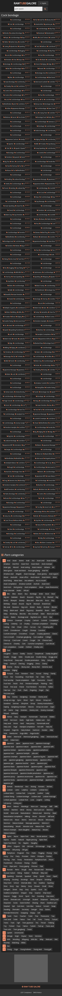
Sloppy (32, 913)
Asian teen (45, 584)
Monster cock (28, 826)
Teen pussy (52, 312)
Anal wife (14, 577)
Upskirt (9, 933)
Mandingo (24, 806)
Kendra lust (19, 786)
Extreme (7, 670)
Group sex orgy (9, 700)
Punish (10, 299)
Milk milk (17, 272)
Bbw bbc (23, 614)
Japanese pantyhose (40, 750)
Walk (10, 290)
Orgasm (17, 846)
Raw (30, 870)
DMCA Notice (37, 992)
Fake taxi (7, 690)
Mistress (6, 117)
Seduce (38, 906)
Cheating (37, 370)
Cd (21, 624)
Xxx (8, 946)
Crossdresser (15, 630)
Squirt (55, 876)
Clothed (28, 647)
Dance (15, 654)
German (16, 703)
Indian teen (15, 740)
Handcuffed (38, 24)
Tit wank (19, 356)
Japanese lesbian (10, 750)
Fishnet (16, 246)
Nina (32, 836)
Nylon (9, 836)
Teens (6, 923)
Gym (31, 700)
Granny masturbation (45, 703)
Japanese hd (50, 780)
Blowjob (14, 600)
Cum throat (8, 520)
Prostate (42, 144)
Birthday (7, 604)
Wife (8, 939)
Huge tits (15, 730)
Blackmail (40, 33)
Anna (55, 577)
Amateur (7, 564)
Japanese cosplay (24, 750)
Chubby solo (38, 647)
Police (33, 856)
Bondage (6, 64)
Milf (50, 806)
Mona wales (18, 520)
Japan (18, 743)
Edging (43, 64)
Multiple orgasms (9, 308)
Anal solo (8, 472)
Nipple (52, 836)
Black (35, 237)
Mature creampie (10, 830)
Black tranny (39, 286)
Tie (41, 99)
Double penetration (32, 660)
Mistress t (45, 823)
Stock (21, 896)
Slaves (42, 219)
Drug (5, 480)
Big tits (6, 161)
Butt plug (44, 232)
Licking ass (17, 803)
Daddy (22, 654)
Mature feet (39, 826)
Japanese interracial (11, 773)
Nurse (16, 836)
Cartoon (36, 620)
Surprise (38, 893)
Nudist (13, 840)
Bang (5, 610)
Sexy (27, 889)
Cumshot (41, 630)
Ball (8, 68)
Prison (51, 860)
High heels (30, 720)
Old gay (25, 850)
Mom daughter (24, 830)
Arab (27, 561)
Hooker (44, 730)
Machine (39, 330)
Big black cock (36, 617)
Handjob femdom (21, 414)
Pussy (6, 856)
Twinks (7, 184)
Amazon (50, 321)
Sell (38, 913)
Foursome (41, 680)
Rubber (26, 873)
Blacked (50, 597)
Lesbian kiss (43, 790)
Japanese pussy (9, 776)
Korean (9, 786)
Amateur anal (8, 574)
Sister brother (25, 903)
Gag (10, 511)
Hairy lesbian (25, 730)
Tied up (36, 99)
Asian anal (40, 561)
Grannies (24, 710)
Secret (13, 117)
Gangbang (23, 697)
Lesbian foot (23, 800)
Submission (43, 237)
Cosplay (27, 620)
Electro (40, 472)
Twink (9, 916)
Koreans (41, 786)
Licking (47, 800)
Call (45, 432)
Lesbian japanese (10, 800)
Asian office (24, 577)
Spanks (33, 889)
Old (23, 846)
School (16, 883)
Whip (41, 939)
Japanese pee (42, 763)
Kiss (26, 786)
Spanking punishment (16, 330)
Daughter (7, 654)
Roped (23, 37)
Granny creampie (47, 710)
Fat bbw (48, 356)
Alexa (41, 587)
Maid (54, 813)
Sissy (30, 886)
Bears (47, 610)
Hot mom (13, 720)
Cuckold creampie (39, 418)
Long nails (31, 793)
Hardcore (36, 730)
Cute (23, 644)
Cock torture (43, 37)
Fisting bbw (39, 387)
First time (42, 687)
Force (6, 677)
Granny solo (34, 710)
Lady (47, 793)
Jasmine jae (48, 24)
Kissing (44, 370)
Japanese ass (48, 773)
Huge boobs (34, 733)
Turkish (32, 926)
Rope (6, 37)
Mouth (18, 826)
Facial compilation (22, 680)
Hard (22, 723)
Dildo (20, 657)
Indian (8, 108)
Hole (5, 733)
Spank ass (13, 46)
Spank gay (53, 277)
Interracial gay (51, 467)
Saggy (14, 896)
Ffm (48, 677)
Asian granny (42, 574)
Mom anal (14, 813)
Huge (15, 727)
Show (51, 886)
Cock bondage (15, 20)
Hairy (16, 717)
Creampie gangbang (23, 637)
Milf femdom (9, 489)
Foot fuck (7, 683)
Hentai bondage (20, 392)
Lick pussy (7, 803)
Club (13, 627)
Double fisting (8, 321)
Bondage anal (40, 73)
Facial (6, 687)
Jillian (10, 77)
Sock (40, 889)
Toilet (30, 916)
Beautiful (7, 294)
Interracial (39, 458)
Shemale (19, 876)
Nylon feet (43, 840)
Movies (45, 830)
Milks (35, 37)
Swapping (24, 913)
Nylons (6, 840)
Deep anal (18, 660)
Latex (17, 790)
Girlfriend (14, 713)
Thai (36, 916)
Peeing (26, 863)
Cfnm (26, 627)
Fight (33, 680)
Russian (10, 870)
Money (28, 810)
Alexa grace (8, 570)
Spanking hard (23, 46)
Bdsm (10, 286)
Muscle (40, 820)
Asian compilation (10, 584)
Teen (15, 916)
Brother (46, 607)
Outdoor (7, 850)
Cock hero (19, 161)
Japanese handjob (22, 753)
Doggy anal (53, 657)
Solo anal (12, 259)
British (32, 607)
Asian (15, 561)
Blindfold (18, 458)
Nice (37, 542)
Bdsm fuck (43, 489)
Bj (44, 597)
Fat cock (40, 192)
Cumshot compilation (35, 644)
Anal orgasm (53, 574)
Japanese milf (7, 445)
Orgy (49, 846)
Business (15, 607)
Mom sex (32, 820)
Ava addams (29, 580)
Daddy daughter (51, 654)
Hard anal (43, 717)
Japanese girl (8, 783)
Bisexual (37, 604)
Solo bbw (30, 906)
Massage (7, 356)
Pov (11, 856)
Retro (17, 870)
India (42, 737)
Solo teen (20, 906)
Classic (54, 634)
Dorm (6, 405)
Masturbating (8, 826)
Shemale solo (15, 899)
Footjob (10, 673)
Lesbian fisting (9, 796)
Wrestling (8, 179)
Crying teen (42, 113)
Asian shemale (9, 590)
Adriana (47, 567)
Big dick (10, 436)
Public (34, 853)
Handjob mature (10, 463)
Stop (41, 909)
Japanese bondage (52, 184)
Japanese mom (28, 743)
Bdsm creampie (46, 542)
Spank (5, 330)
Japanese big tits (39, 757)
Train (41, 534)
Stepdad (7, 906)
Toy (5, 926)
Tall (34, 919)
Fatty (40, 538)
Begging (21, 51)
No (19, 843)
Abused (15, 567)
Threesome (43, 516)
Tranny (46, 919)
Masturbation (25, 813)
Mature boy (36, 830)
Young (9, 949)
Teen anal (7, 919)
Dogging (10, 268)
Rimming (49, 870)
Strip (30, 893)
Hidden (52, 717)
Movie (34, 816)
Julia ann (35, 753)
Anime (21, 561)
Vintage (9, 936)
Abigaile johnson (50, 458)
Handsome (13, 733)
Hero (12, 161)
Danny (44, 664)
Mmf (48, 826)
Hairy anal (7, 723)
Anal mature (35, 577)
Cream (25, 640)
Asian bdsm (46, 577)
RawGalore (25, 3)
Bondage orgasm (20, 396)
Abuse (8, 170)
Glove (26, 700)
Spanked (28, 876)
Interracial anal (19, 321)
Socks (15, 903)
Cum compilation (10, 647)
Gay (8, 697)
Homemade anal (43, 723)
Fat (37, 677)
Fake (42, 677)
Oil (54, 846)
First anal (13, 687)
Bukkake (14, 597)
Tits (37, 923)
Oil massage (40, 846)
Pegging (41, 853)
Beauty (21, 600)
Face (44, 511)
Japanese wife (49, 747)
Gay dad (36, 547)
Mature (38, 445)
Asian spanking (8, 206)
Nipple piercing (31, 840)
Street (15, 889)
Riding (19, 873)
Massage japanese (32, 823)
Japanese (10, 743)
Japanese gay (8, 763)
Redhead (35, 873)
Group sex (47, 700)
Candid (20, 647)
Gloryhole (24, 703)
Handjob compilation (43, 334)
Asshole (36, 584)
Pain (13, 860)
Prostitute (18, 863)
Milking (13, 312)
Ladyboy (25, 790)
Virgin (17, 936)
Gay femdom (17, 215)
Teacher (23, 916)
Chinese (10, 620)
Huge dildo (24, 733)
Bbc (8, 594)
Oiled (10, 529)
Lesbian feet (20, 793)
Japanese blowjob (10, 770)
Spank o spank (19, 148)
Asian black (35, 564)
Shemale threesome (11, 913)
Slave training (52, 108)
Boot (47, 594)
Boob (35, 489)
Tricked (11, 926)
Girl (5, 710)
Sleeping (7, 879)
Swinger (34, 909)
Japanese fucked (23, 767)
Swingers (7, 889)
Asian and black (20, 570)
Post (10, 24)
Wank (42, 60)
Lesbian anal (36, 796)
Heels (22, 720)
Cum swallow (38, 637)
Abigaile (18, 574)
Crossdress (23, 634)
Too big (39, 507)
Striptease (44, 899)
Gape (52, 707)
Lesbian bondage (15, 33)
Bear (53, 594)
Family (53, 673)
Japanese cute (22, 780)
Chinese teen (47, 640)
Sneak (51, 516)
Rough (10, 467)
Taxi (52, 916)
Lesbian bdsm (9, 793)
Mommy (47, 813)
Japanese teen (9, 753)
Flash (25, 690)
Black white (47, 454)
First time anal (9, 693)
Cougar (32, 640)
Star (33, 896)
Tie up (53, 250)
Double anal (29, 657)
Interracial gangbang (31, 737)
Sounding (40, 896)
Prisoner (34, 866)
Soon (24, 55)
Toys (18, 926)
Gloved (6, 713)
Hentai (9, 717)
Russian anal (38, 870)
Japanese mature (53, 414)
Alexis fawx (18, 580)
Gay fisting (19, 268)
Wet (56, 939)
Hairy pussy (30, 723)
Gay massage (51, 144)
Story (12, 886)
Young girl (47, 949)
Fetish (15, 683)
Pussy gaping (24, 866)
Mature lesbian (18, 823)
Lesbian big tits (21, 188)
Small (44, 886)
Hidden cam (40, 720)
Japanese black (9, 767)
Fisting (5, 259)
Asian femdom (16, 294)
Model (6, 813)
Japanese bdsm (39, 184)
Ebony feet (36, 667)
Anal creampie (47, 564)
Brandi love (46, 604)
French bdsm (52, 480)
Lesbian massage (49, 796)
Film (50, 683)
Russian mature (9, 873)
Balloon (43, 46)
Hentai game (9, 392)
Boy (52, 600)
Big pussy (30, 610)
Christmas (7, 352)
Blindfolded (6, 104)
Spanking (36, 277)
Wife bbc (34, 939)
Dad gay (44, 547)
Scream (46, 906)
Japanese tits (40, 776)
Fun (14, 690)
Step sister (50, 896)
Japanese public (36, 767)
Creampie (18, 620)
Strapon (39, 879)
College (48, 637)
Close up (7, 640)
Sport (27, 896)
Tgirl (18, 923)
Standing (7, 909)
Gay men (37, 520)
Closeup (33, 630)
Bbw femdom (52, 77)
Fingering (33, 690)
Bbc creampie (33, 614)
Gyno (19, 700)
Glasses (36, 232)
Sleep (35, 876)
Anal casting (25, 567)
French (37, 64)
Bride (35, 339)
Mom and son (39, 810)
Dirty (43, 660)
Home (15, 723)
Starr (44, 308)
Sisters (37, 352)
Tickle (15, 919)
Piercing (6, 860)
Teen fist (20, 259)
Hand (9, 325)
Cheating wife (48, 627)
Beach (22, 597)
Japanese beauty (32, 760)
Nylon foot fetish (10, 843)
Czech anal (16, 640)
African (26, 590)
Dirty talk (50, 660)
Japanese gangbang (16, 760)
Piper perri (13, 866)
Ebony (17, 667)
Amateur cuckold (40, 383)
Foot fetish (30, 677)
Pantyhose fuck (40, 860)
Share (42, 903)
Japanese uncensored (25, 776)
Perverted (21, 232)
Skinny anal (54, 899)
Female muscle (52, 161)
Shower (37, 886)
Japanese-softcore (45, 339)
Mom (9, 806)
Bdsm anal (37, 308)
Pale (41, 866)
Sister (49, 876)
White (23, 943)
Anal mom (7, 587)
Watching (15, 943)
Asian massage (29, 574)
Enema (9, 667)
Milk (36, 144)
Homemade (33, 717)
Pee (55, 853)
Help (51, 730)
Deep (6, 664)
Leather (40, 793)
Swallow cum (52, 903)
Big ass (6, 597)
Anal (8, 561)
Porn (5, 866)
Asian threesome (52, 587)
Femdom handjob (39, 321)
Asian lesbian (51, 561)
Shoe (5, 886)
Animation (17, 445)
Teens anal (50, 926)
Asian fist (18, 206)
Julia (5, 760)
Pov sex (24, 99)
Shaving (35, 903)
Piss (27, 853)
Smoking (48, 879)
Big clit (28, 604)
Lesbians (33, 790)
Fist (35, 20)
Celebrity (14, 624)
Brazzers (30, 597)
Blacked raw (38, 343)
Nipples (26, 843)
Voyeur (23, 936)
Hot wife (40, 727)
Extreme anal (13, 480)
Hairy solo (7, 727)
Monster (42, 816)
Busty (39, 607)
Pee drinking (21, 117)
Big (34, 432)
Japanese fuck (50, 767)
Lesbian (10, 790)
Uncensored (19, 933)
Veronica (38, 936)
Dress (38, 664)
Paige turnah (7, 401)
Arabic (19, 590)
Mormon (7, 823)
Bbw (14, 594)
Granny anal (42, 697)
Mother (6, 810)
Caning (6, 46)
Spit (13, 906)
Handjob (23, 717)
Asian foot (25, 564)
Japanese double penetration (30, 773)
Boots (6, 600)
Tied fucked (21, 201)
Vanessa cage (52, 122)
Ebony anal (49, 20)
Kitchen (49, 786)
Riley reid (44, 873)
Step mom (7, 883)
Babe (43, 614)
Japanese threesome (26, 770)
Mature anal (37, 813)
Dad (8, 650)
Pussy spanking (39, 148)
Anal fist (41, 20)
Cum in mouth (9, 637)
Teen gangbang (19, 929)
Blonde (6, 33)
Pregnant (20, 853)
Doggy (13, 657)
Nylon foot (24, 836)
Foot (17, 673)
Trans (40, 919)
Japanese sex (52, 776)
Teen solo (7, 929)
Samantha (43, 312)
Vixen (31, 936)
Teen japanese (27, 923)
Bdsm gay (8, 215)
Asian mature (50, 476)
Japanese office (45, 760)
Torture (54, 919)
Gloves (38, 700)
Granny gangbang (20, 423)
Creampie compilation (40, 624)
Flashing (44, 683)
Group (33, 703)
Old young (16, 850)
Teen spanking (16, 277)
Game (11, 710)
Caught (25, 630)
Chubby (27, 624)
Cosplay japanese (43, 634)
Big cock (24, 607)
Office (9, 846)
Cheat (35, 423)
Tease (29, 929)
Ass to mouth (41, 580)
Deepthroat (39, 654)
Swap (53, 906)
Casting (6, 627)
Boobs (6, 617)
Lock (7, 55)
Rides (49, 117)
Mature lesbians (9, 833)
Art (53, 567)
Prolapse (40, 856)
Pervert (5, 188)
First (21, 683)
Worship (7, 943)
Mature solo (8, 820)
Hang (35, 401)
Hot (48, 720)
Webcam (49, 939)
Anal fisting (8, 580)
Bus (26, 594)
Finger (41, 690)
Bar (50, 617)
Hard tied (21, 410)
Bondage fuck (41, 117)
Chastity (7, 86)
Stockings (24, 879)
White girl (39, 454)
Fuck (19, 690)
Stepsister (7, 903)
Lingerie (39, 800)
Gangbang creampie (18, 707)
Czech (6, 630)
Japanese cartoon (11, 139)
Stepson (7, 896)
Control (6, 91)
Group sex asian (42, 707)
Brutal (6, 498)
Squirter (10, 144)
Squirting (50, 883)
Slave (36, 219)
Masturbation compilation (13, 816)
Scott (52, 255)
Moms (24, 820)
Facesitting (19, 677)
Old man (30, 846)
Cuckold (40, 153)
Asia (49, 405)
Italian (6, 740)
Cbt (38, 60)
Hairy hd (39, 525)
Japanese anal (22, 370)
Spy (17, 886)
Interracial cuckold (40, 82)
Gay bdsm (10, 281)
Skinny (23, 886)
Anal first (15, 564)
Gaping (6, 707)
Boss (13, 317)
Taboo (22, 919)
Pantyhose (11, 853)
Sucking (12, 188)
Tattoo (25, 926)
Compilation (53, 620)
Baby (5, 614)
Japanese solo (41, 770)
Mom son (34, 806)
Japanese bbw (52, 179)
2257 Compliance (26, 992)
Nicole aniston (42, 836)
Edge (49, 64)
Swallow (42, 883)
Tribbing (51, 923)
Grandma (7, 703)
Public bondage (39, 130)
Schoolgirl (26, 899)
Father (5, 42)
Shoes (6, 899)
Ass (33, 561)
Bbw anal (30, 600)
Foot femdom (31, 687)
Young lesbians (25, 949)
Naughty (34, 843)
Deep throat (8, 660)
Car (39, 627)
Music (17, 820)
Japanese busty (9, 780)
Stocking (15, 879)
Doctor (29, 654)
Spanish (16, 157)
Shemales (15, 909)
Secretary (25, 909)
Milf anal (51, 816)
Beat (24, 68)
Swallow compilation (11, 893)
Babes (13, 617)
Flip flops (52, 29)
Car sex (33, 627)
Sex (35, 883)
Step (21, 889)
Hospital (7, 730)
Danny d (13, 664)
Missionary (50, 820)
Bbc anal (7, 607)
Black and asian (52, 614)
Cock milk (52, 188)
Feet (32, 673)
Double (6, 657)
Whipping (45, 277)
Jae (54, 24)
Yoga (16, 949)
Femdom (8, 60)
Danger (7, 449)
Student (35, 899)
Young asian (53, 547)
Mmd (22, 810)
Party (17, 856)
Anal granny (18, 587)
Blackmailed (49, 33)
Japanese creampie (10, 757)
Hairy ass (6, 516)
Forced (38, 673)
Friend (10, 210)
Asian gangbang (34, 570)
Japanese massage (18, 108)
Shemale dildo (26, 883)
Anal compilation (31, 587)
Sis (46, 889)
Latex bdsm (22, 339)
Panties (49, 856)
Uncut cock (47, 507)
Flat (47, 690)
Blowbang (13, 614)
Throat (43, 923)
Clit (39, 640)
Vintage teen (17, 472)
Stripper (24, 893)
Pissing (49, 853)
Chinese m (7, 644)
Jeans (33, 763)
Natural (21, 840)
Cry (35, 113)
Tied (37, 46)
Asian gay (7, 567)
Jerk (14, 104)
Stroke (36, 365)
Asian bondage (9, 82)
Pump (36, 312)
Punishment (39, 290)
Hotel (6, 720)
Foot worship (8, 680)
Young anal (38, 949)
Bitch (45, 617)
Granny (14, 697)
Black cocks (49, 317)
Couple (32, 634)
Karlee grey (13, 42)
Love (32, 800)
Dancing (22, 664)
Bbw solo (39, 600)
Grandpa (33, 697)
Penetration (28, 860)
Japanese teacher (22, 763)
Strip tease (47, 893)
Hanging (53, 401)
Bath (53, 610)
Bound (40, 68)
